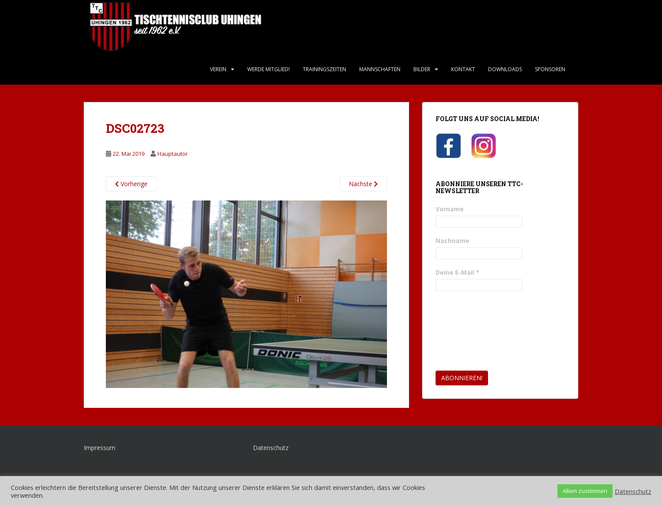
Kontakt (463, 69)
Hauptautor (172, 154)
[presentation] (471, 331)
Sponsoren (550, 69)
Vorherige (131, 184)
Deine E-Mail (457, 272)
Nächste (363, 184)
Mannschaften (379, 69)
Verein (218, 69)
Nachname (452, 241)
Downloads (505, 69)
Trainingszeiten (324, 69)
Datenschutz (270, 448)
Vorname (450, 209)
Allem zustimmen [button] (585, 491)
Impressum (99, 448)
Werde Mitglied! (268, 69)
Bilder (421, 69)
